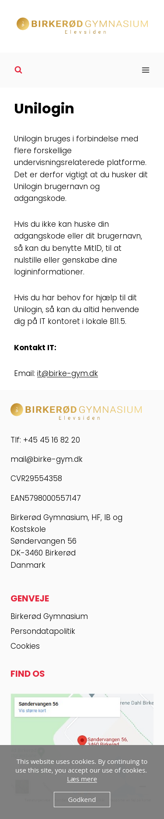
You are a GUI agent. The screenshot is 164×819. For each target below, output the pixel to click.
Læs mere (82, 778)
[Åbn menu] (145, 70)
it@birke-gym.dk (67, 373)
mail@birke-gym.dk (46, 459)
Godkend (82, 799)
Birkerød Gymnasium (49, 616)
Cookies (25, 646)
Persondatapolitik (42, 631)
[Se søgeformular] (18, 70)
